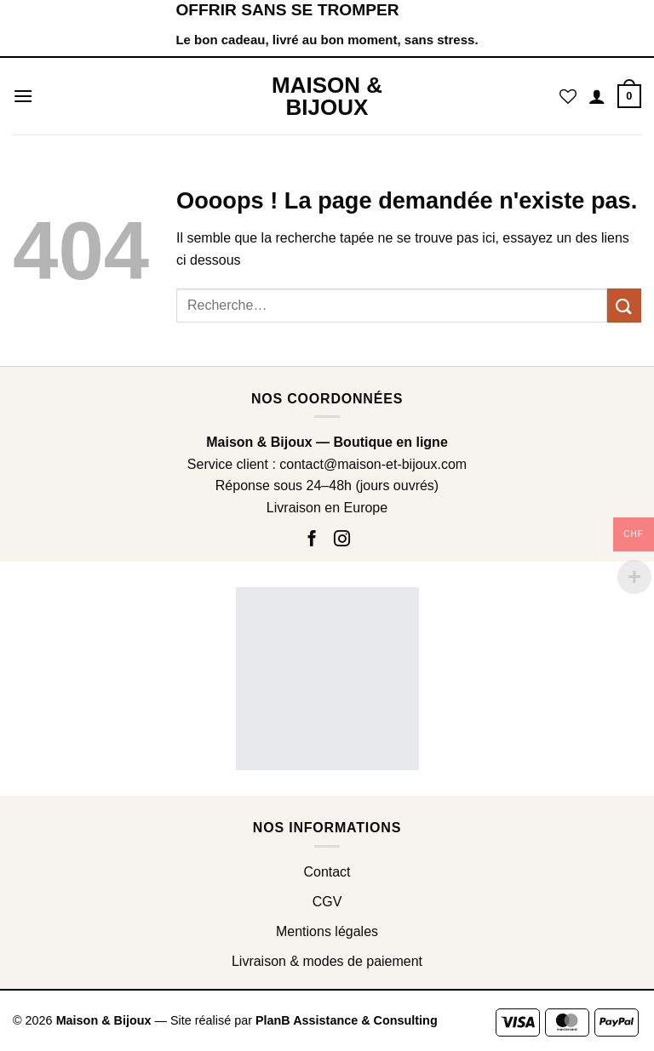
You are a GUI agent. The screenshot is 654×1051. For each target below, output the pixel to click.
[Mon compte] (596, 96)
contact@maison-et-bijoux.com (373, 464)
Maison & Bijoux (327, 96)
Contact (326, 872)
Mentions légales (327, 931)
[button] (23, 96)
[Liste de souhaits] (568, 96)
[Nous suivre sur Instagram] (341, 540)
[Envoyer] (624, 305)
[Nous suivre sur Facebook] (314, 540)
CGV (327, 901)
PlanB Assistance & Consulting (346, 1020)
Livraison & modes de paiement (327, 961)
